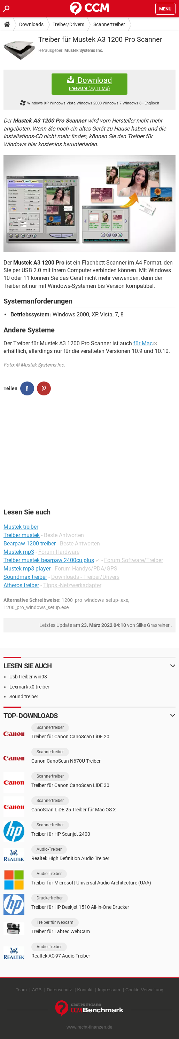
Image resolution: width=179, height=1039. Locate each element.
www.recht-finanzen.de (89, 1027)
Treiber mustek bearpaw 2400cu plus (48, 560)
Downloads (31, 24)
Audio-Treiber (49, 849)
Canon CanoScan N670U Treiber (66, 761)
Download (89, 84)
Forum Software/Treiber (133, 560)
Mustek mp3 (18, 552)
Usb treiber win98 (28, 676)
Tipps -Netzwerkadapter (72, 585)
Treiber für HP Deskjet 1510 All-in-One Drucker (80, 907)
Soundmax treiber (25, 577)
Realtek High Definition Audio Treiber (70, 858)
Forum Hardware (58, 552)
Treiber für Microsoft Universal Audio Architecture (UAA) (91, 882)
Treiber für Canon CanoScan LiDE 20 (70, 736)
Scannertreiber (109, 24)
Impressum (109, 989)
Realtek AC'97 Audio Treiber (60, 956)
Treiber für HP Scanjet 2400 (60, 834)
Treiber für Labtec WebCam (60, 931)
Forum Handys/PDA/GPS (86, 568)
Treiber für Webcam (55, 922)
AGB (36, 989)
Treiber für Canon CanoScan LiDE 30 (70, 785)
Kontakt (85, 989)
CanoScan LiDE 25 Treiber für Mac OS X (73, 809)
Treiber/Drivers (68, 24)
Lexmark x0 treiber (29, 687)
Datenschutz (59, 989)
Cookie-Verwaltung (144, 989)
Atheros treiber (21, 585)
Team (21, 989)
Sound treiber (23, 696)
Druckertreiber (50, 898)
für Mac (143, 343)
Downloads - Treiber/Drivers (85, 577)
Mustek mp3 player (26, 568)
